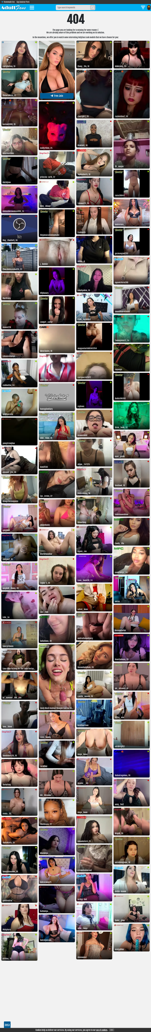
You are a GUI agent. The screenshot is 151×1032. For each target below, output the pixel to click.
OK (111, 1030)
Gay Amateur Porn (23, 2)
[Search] (92, 7)
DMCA (7, 1024)
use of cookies (101, 1030)
